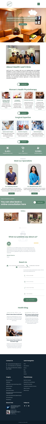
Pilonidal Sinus (8, 399)
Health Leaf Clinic (11, 312)
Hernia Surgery (8, 388)
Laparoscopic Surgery (8, 131)
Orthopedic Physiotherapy (17, 101)
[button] (1, 219)
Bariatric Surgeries (22, 131)
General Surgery (38, 131)
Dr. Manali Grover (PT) (34, 186)
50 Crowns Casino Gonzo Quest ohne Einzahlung (31, 315)
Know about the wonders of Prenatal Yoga (14, 340)
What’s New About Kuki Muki (14, 314)
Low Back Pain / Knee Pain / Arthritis (30, 386)
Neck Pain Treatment (27, 380)
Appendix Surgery (9, 386)
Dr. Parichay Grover (29, 70)
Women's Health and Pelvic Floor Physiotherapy (6, 101)
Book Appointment (23, 24)
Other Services (26, 365)
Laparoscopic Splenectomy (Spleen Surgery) (13, 395)
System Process (28, 312)
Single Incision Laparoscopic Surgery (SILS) (13, 384)
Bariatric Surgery (9, 380)
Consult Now (21, 84)
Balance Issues (26, 390)
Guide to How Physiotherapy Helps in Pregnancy (15, 411)
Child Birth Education (28, 100)
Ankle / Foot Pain (27, 388)
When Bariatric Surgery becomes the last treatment (15, 407)
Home (25, 363)
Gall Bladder (8, 382)
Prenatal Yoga (40, 100)
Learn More (22, 113)
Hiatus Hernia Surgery (10, 390)
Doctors (25, 367)
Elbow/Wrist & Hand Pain (28, 384)
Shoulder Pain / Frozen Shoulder (29, 382)
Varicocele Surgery (9, 397)
